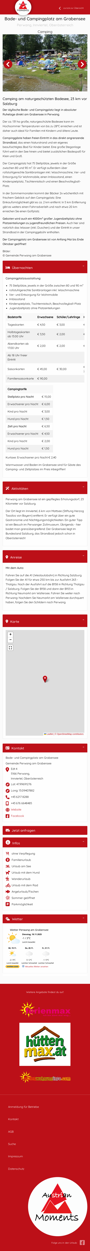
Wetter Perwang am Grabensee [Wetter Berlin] (29, 930)
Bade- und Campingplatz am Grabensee (45, 22)
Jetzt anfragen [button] (20, 830)
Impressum (15, 1156)
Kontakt (15, 748)
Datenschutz (16, 1169)
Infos (13, 842)
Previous (8, 64)
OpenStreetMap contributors (70, 734)
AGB (11, 1131)
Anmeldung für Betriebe (23, 1107)
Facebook (17, 816)
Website (16, 809)
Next (82, 64)
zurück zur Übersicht (73, 8)
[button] (45, 679)
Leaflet (48, 734)
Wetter (14, 919)
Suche (12, 1144)
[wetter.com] (12, 967)
